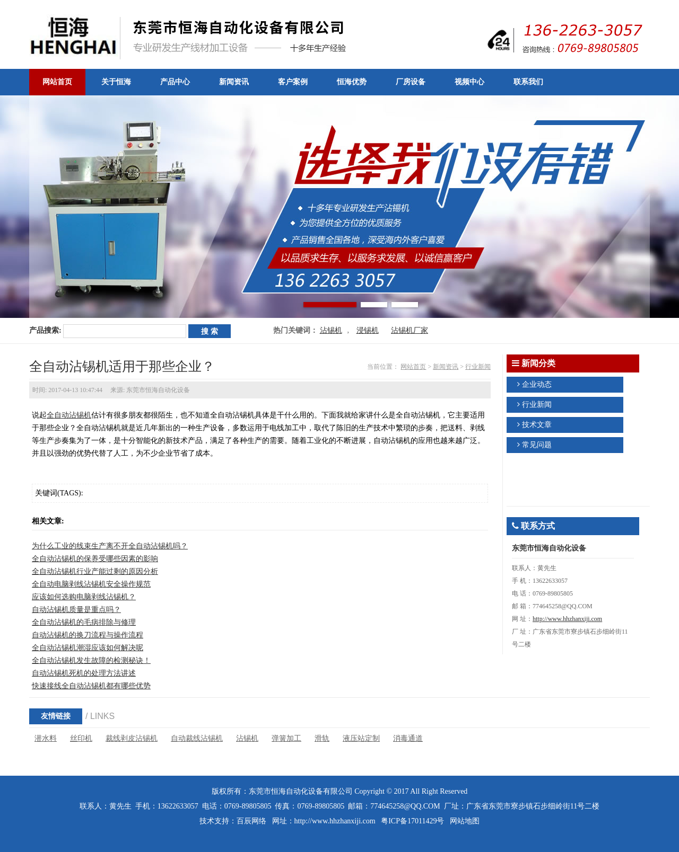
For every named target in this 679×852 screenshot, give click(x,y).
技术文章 (537, 425)
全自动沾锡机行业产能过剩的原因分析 (95, 571)
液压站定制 (361, 738)
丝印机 (81, 738)
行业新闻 (478, 366)
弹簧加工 (286, 738)
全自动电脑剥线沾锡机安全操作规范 (91, 584)
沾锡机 (331, 330)
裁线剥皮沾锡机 (132, 738)
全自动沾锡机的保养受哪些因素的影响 (95, 559)
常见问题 (537, 445)
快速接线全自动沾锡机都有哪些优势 (91, 686)
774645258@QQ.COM (405, 806)
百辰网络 (251, 821)
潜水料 (45, 738)
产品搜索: (45, 330)
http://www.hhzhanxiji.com (567, 619)
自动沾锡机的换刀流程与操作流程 (87, 635)
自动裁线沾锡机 (197, 738)
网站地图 (465, 821)
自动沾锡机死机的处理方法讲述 (84, 673)
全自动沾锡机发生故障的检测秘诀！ (91, 660)
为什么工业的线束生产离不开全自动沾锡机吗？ (110, 546)
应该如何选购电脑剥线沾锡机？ (84, 597)
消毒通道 (408, 738)
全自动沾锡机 (69, 415)
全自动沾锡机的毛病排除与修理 (84, 622)
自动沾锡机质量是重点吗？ (76, 610)
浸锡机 (367, 330)
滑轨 (322, 738)
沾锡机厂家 (409, 330)
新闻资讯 (445, 366)
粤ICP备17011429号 (412, 821)
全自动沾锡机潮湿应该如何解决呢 (87, 648)
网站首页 (413, 366)
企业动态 (537, 384)
